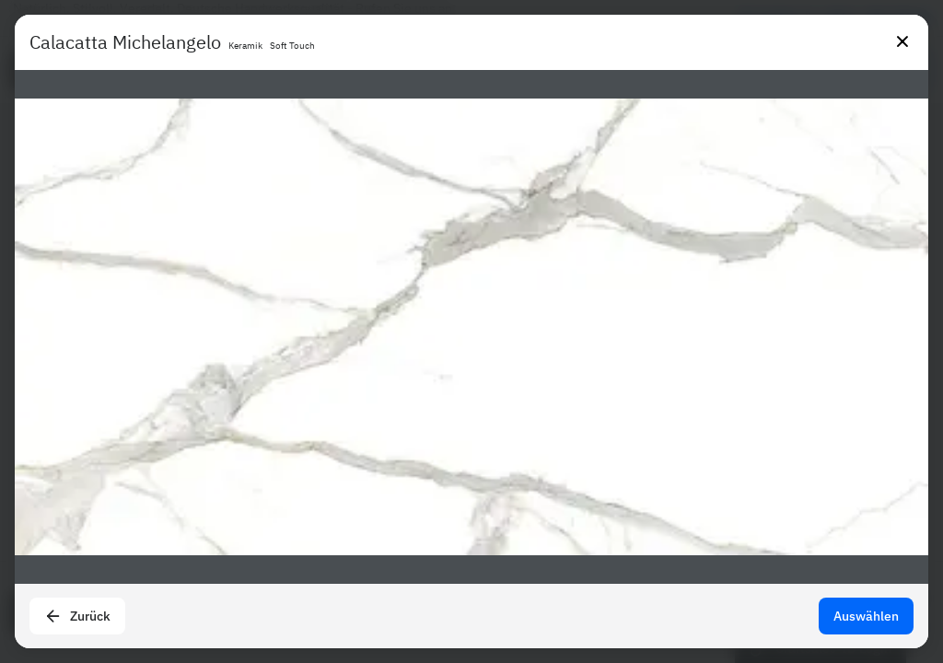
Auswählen (866, 616)
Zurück (77, 616)
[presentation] (471, 331)
